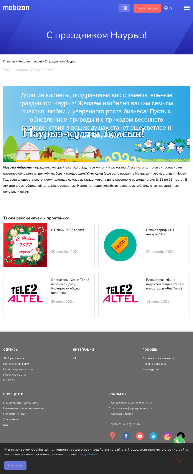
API (75, 358)
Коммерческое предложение (23, 408)
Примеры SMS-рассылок (20, 403)
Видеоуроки (150, 369)
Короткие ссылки (15, 374)
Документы (11, 419)
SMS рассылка (13, 358)
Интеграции (83, 349)
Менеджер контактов (18, 369)
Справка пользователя (158, 358)
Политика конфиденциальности (130, 408)
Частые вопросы (154, 363)
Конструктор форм (16, 363)
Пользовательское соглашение (130, 403)
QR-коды (9, 380)
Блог (6, 424)
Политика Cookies (121, 413)
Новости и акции (14, 413)
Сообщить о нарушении (124, 424)
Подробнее (88, 454)
